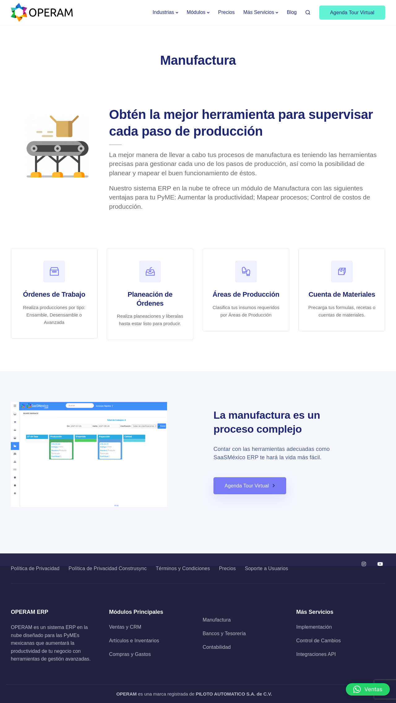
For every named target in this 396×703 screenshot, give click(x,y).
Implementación (314, 627)
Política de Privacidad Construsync (108, 568)
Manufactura (217, 619)
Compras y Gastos (130, 654)
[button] (368, 689)
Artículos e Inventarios (134, 640)
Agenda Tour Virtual (352, 12)
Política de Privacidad (35, 568)
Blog (292, 12)
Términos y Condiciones (183, 568)
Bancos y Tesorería (224, 633)
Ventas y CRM (125, 627)
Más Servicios (258, 12)
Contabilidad (217, 647)
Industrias (163, 12)
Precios (226, 12)
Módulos (196, 12)
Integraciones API (316, 654)
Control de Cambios (318, 640)
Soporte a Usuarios (266, 568)
